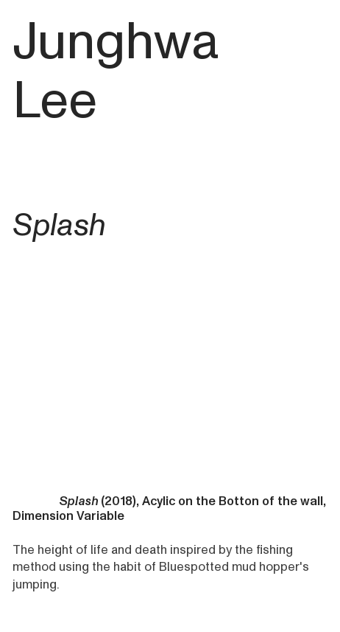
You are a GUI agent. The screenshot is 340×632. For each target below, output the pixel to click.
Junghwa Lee (116, 71)
